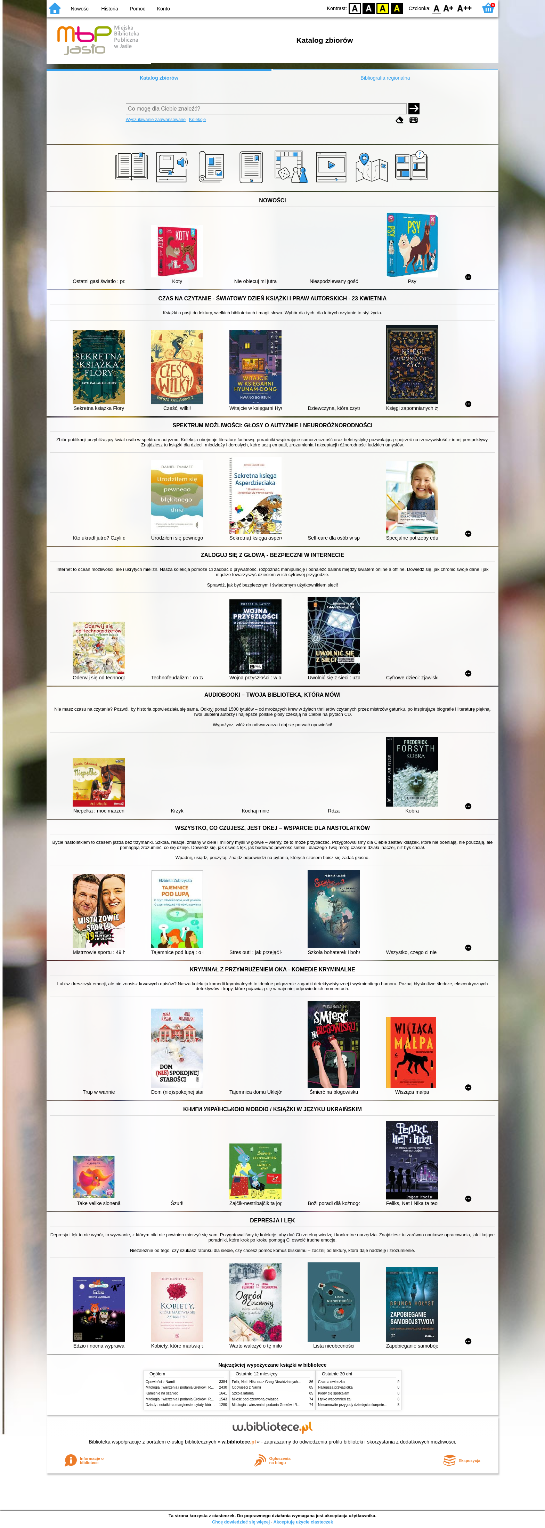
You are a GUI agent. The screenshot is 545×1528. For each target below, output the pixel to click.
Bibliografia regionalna (385, 78)
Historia (109, 8)
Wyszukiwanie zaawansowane (156, 119)
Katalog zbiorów (159, 78)
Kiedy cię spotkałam (333, 1393)
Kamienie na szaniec (162, 1393)
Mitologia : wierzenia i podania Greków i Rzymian (184, 1387)
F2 (464, 8)
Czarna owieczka (331, 1382)
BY (396, 8)
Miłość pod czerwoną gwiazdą (255, 1399)
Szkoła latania (243, 1393)
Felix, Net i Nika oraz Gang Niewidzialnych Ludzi (269, 1382)
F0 (436, 8)
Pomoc (137, 8)
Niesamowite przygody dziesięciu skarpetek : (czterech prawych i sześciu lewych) (381, 1405)
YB (383, 8)
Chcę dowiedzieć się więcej (241, 1522)
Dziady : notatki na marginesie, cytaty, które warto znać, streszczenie (199, 1405)
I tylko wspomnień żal (334, 1399)
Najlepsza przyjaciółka (335, 1387)
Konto (163, 8)
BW (368, 8)
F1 (448, 8)
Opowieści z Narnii (160, 1382)
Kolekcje (197, 119)
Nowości (80, 8)
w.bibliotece (239, 1442)
